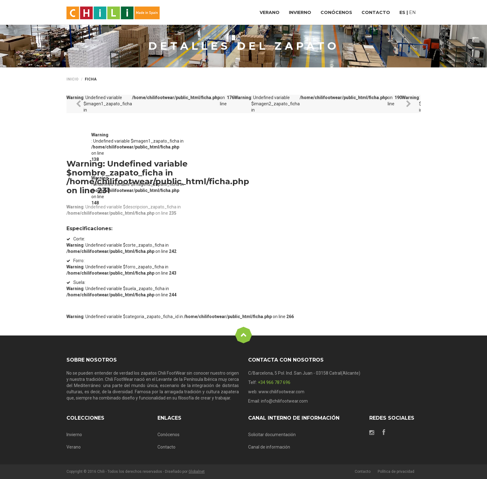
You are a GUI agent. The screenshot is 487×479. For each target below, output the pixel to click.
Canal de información (269, 447)
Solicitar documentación (272, 434)
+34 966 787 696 (274, 382)
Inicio (72, 79)
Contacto (166, 447)
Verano (73, 447)
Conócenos (168, 434)
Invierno (74, 434)
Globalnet (197, 471)
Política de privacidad (396, 471)
